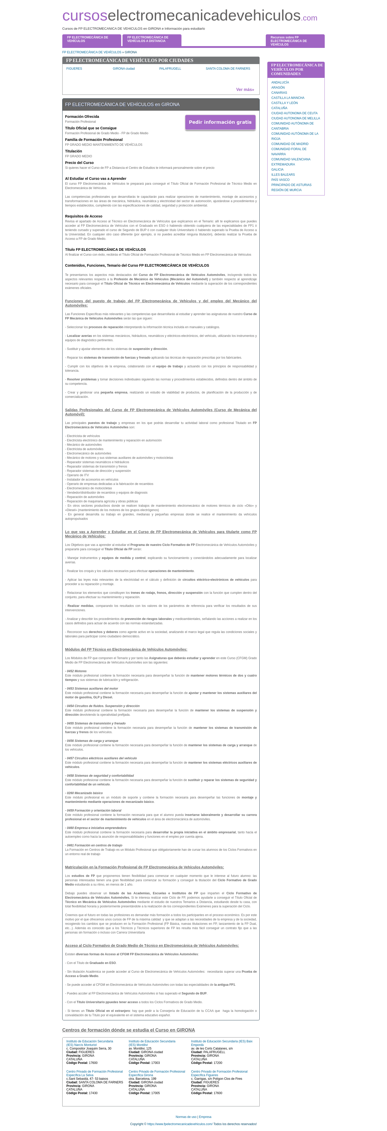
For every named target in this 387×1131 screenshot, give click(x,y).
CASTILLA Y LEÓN (284, 103)
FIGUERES (74, 68)
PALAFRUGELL (170, 68)
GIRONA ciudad (124, 68)
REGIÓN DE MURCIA (286, 190)
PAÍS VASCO (280, 180)
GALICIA (277, 169)
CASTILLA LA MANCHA (287, 98)
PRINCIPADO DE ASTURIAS (291, 185)
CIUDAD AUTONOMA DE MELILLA (295, 118)
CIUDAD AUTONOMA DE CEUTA (294, 113)
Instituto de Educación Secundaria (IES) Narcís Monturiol (89, 1043)
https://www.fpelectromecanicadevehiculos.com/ (180, 1124)
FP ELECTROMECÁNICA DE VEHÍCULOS (91, 52)
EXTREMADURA (283, 164)
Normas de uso (186, 1117)
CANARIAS (279, 93)
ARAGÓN (278, 87)
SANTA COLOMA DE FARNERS (228, 68)
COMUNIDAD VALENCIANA (290, 159)
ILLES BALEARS (283, 175)
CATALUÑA (279, 108)
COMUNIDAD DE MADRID (290, 144)
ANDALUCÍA (280, 82)
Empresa (205, 1117)
